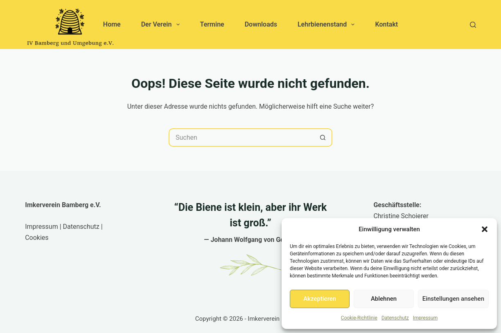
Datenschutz (395, 318)
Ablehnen (384, 298)
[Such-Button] (323, 137)
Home (112, 24)
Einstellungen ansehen (453, 298)
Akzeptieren (319, 298)
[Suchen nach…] (241, 137)
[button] (485, 229)
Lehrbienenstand (328, 24)
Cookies (36, 237)
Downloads (261, 24)
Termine (212, 24)
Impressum (425, 318)
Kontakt (386, 24)
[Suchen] (473, 25)
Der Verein (162, 24)
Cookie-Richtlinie (359, 318)
